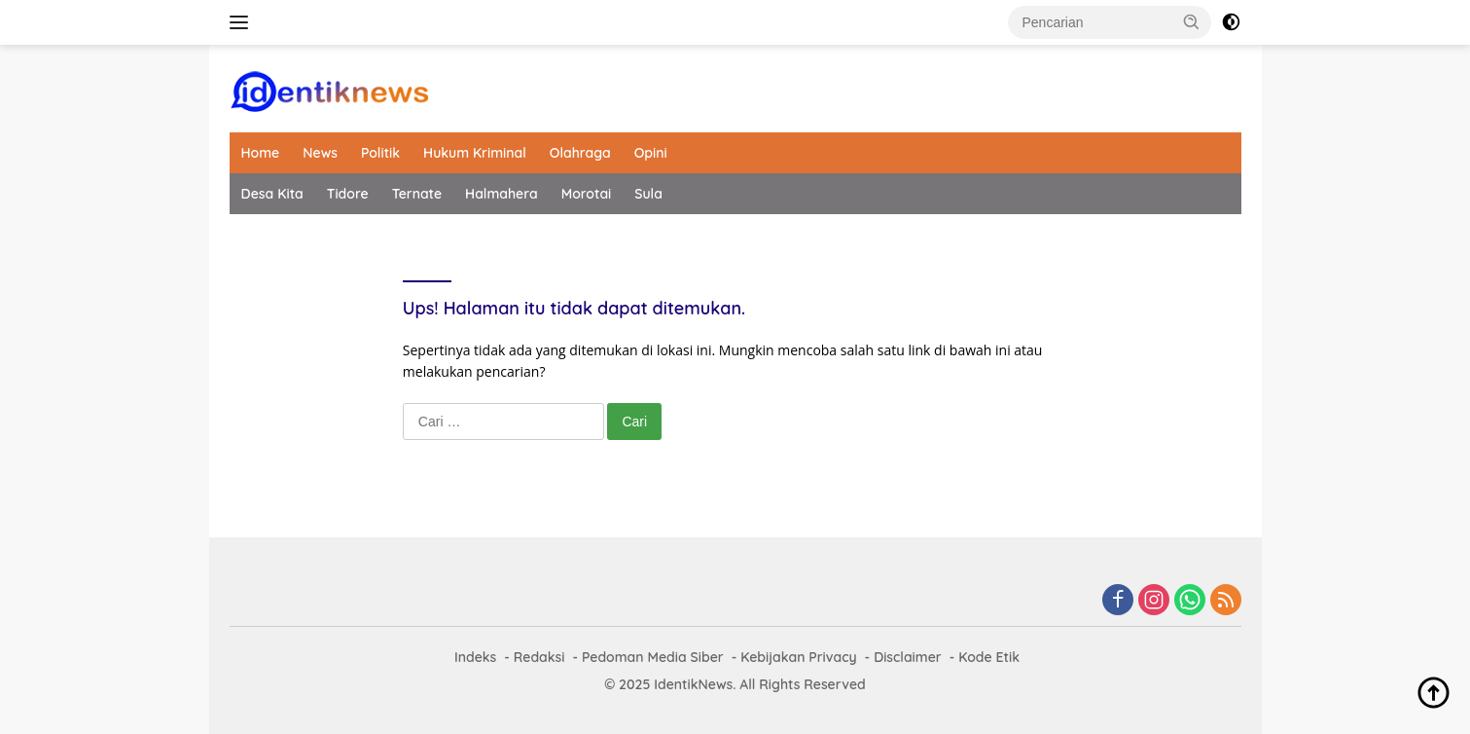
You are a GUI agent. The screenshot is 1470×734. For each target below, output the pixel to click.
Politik (380, 153)
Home (260, 153)
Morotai (586, 193)
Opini (650, 153)
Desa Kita (272, 193)
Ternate (417, 193)
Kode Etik (989, 657)
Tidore (348, 193)
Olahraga (580, 153)
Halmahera (501, 193)
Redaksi (539, 657)
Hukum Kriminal (474, 153)
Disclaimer (908, 657)
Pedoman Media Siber (653, 657)
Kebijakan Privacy (798, 657)
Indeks (475, 657)
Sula (648, 193)
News (320, 153)
